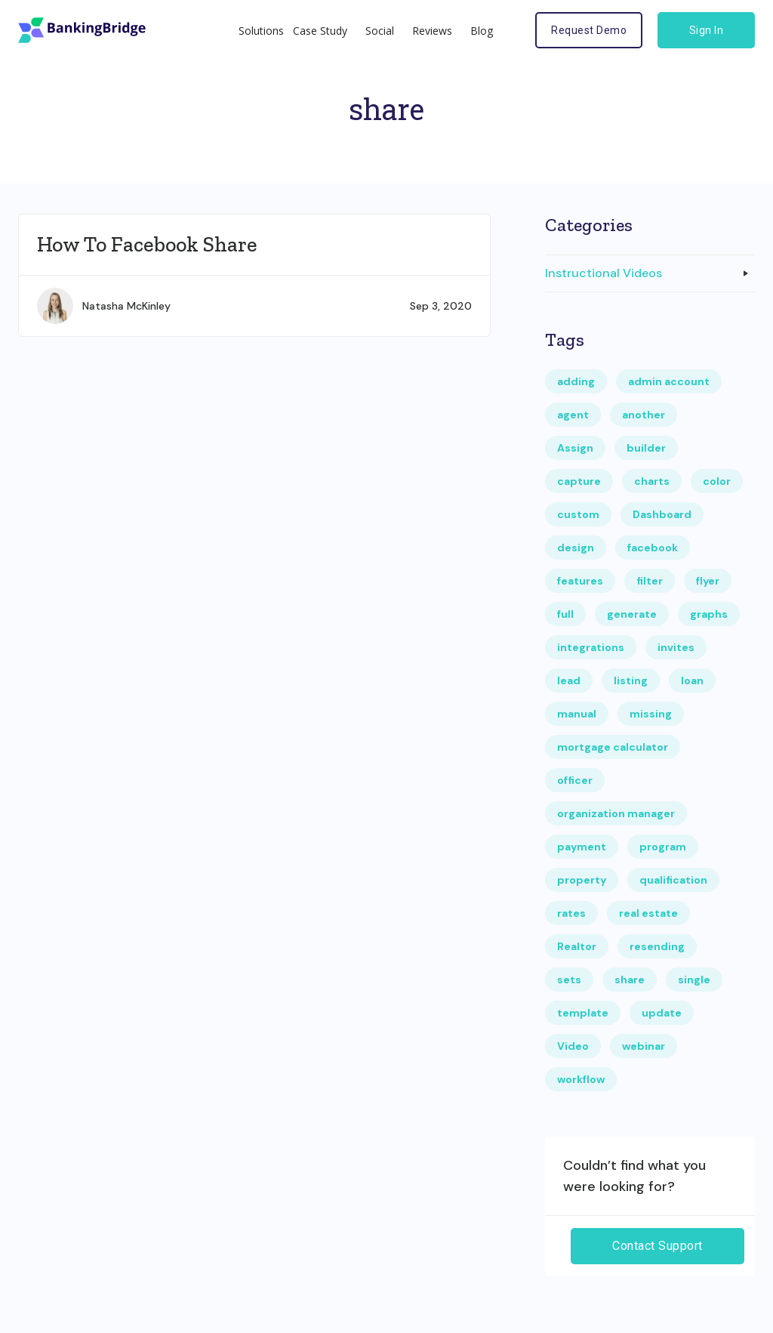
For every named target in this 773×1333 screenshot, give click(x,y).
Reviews (432, 30)
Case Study (320, 30)
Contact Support (657, 1246)
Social (379, 30)
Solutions (261, 30)
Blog (481, 30)
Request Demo (589, 30)
